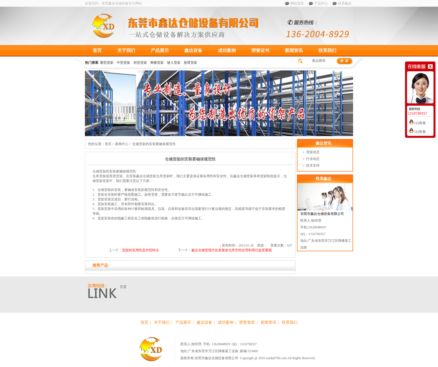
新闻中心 (121, 144)
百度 (123, 287)
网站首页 (297, 3)
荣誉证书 (260, 50)
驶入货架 (173, 63)
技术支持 (313, 165)
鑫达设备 (193, 50)
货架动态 (313, 152)
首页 (97, 50)
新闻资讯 (294, 50)
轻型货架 (140, 63)
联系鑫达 (344, 3)
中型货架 (123, 63)
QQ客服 (417, 123)
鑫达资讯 (323, 143)
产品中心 (321, 3)
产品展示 (160, 50)
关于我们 (126, 50)
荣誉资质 (247, 322)
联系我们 (327, 50)
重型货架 (106, 63)
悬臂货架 (190, 63)
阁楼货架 (157, 63)
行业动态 (313, 159)
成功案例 (227, 50)
